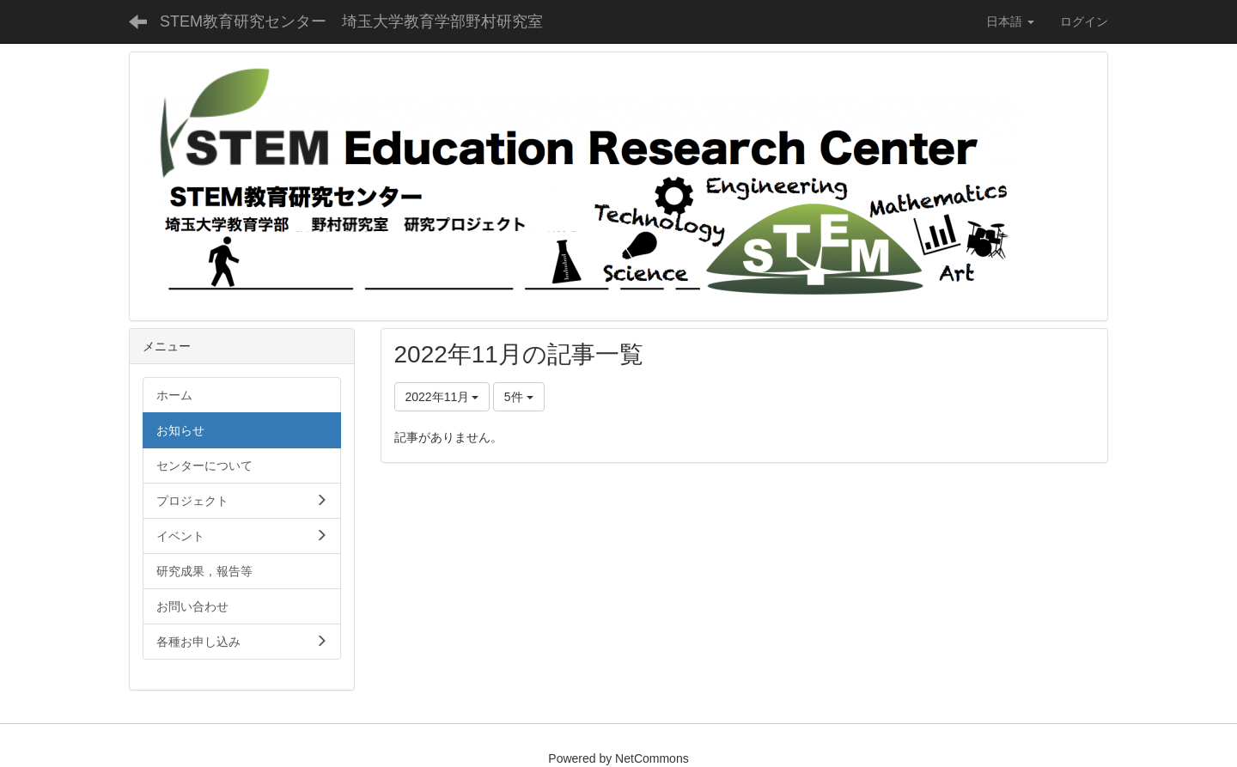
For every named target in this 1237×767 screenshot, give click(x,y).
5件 (518, 397)
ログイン (1084, 21)
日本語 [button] (1010, 21)
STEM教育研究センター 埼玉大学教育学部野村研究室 (351, 21)
